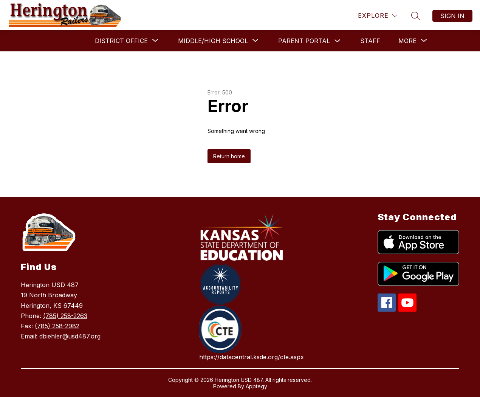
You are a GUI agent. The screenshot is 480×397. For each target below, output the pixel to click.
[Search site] (415, 15)
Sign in (452, 16)
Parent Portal (304, 41)
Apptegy (256, 386)
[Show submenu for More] (407, 40)
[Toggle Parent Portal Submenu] (337, 41)
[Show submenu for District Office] (121, 40)
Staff (370, 41)
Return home (229, 156)
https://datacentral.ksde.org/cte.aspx (251, 357)
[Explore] (377, 15)
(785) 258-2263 (65, 316)
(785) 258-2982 (57, 326)
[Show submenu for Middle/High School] (213, 40)
